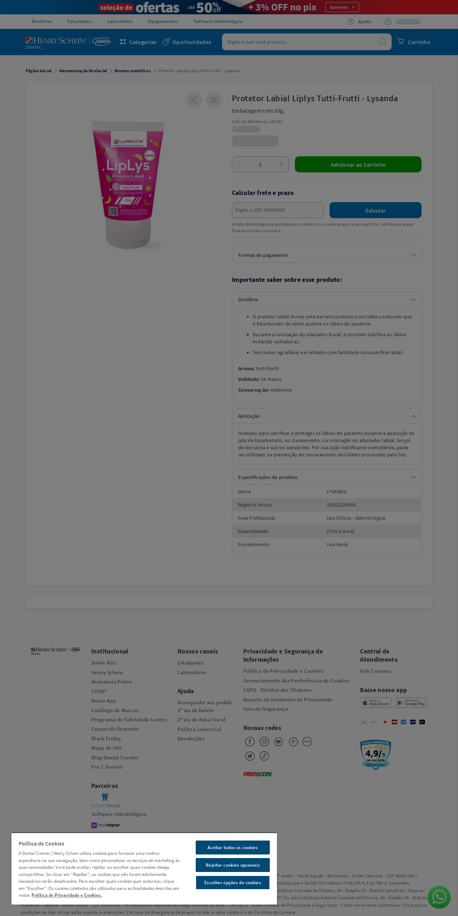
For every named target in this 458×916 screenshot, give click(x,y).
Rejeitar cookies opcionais (232, 865)
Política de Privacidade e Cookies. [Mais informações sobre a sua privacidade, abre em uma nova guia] (66, 895)
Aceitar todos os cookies (233, 847)
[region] (144, 868)
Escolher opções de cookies (232, 883)
